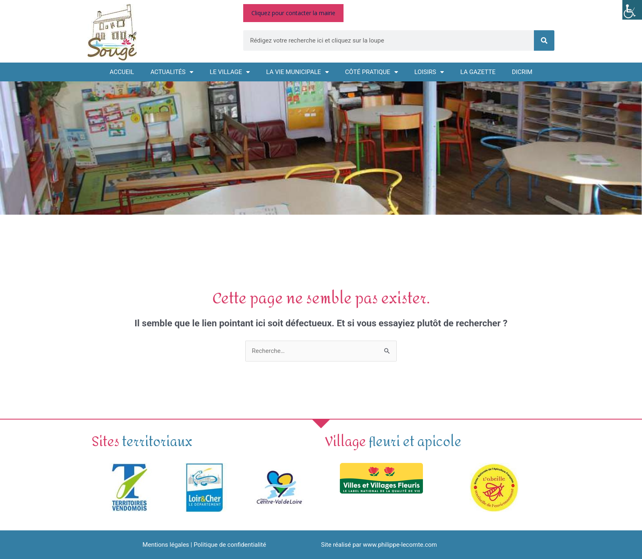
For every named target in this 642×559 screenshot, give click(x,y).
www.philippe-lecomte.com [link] (400, 544)
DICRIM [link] (522, 72)
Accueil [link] (122, 72)
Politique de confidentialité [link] (230, 544)
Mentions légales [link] (165, 544)
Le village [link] (230, 72)
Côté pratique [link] (371, 72)
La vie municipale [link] (297, 72)
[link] (632, 10)
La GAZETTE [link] (477, 72)
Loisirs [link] (429, 72)
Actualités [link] (171, 72)
